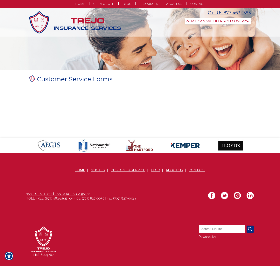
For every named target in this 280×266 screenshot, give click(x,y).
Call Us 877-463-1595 (229, 12)
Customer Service (128, 178)
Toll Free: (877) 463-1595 (46, 206)
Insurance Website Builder (235, 245)
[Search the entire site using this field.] (221, 237)
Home (80, 178)
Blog (155, 178)
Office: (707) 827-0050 (86, 206)
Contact (197, 178)
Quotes (98, 178)
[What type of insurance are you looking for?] (218, 21)
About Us (174, 178)
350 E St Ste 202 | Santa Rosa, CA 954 (56, 202)
